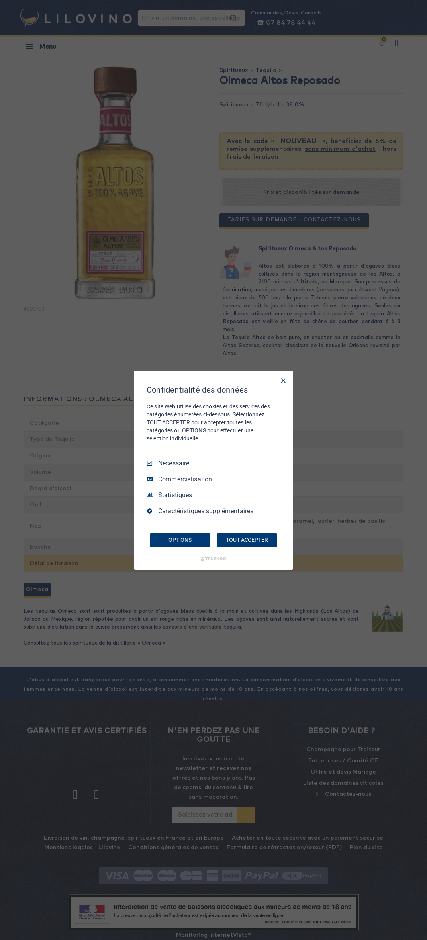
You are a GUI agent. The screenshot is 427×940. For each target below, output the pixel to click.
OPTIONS (180, 540)
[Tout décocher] (283, 380)
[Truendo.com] (213, 558)
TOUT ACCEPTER (247, 540)
